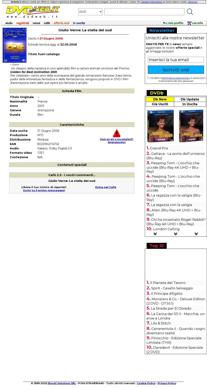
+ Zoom (15, 63)
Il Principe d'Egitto (167, 294)
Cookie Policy (146, 383)
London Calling (166, 229)
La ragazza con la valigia (171, 205)
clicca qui (192, 2)
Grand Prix (159, 148)
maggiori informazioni (151, 2)
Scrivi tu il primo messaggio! (44, 190)
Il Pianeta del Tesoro (168, 283)
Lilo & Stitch (161, 323)
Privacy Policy (167, 383)
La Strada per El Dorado (171, 308)
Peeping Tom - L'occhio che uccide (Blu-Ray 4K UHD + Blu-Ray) (172, 167)
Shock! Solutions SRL (62, 383)
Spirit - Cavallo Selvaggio (172, 288)
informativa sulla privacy (175, 77)
